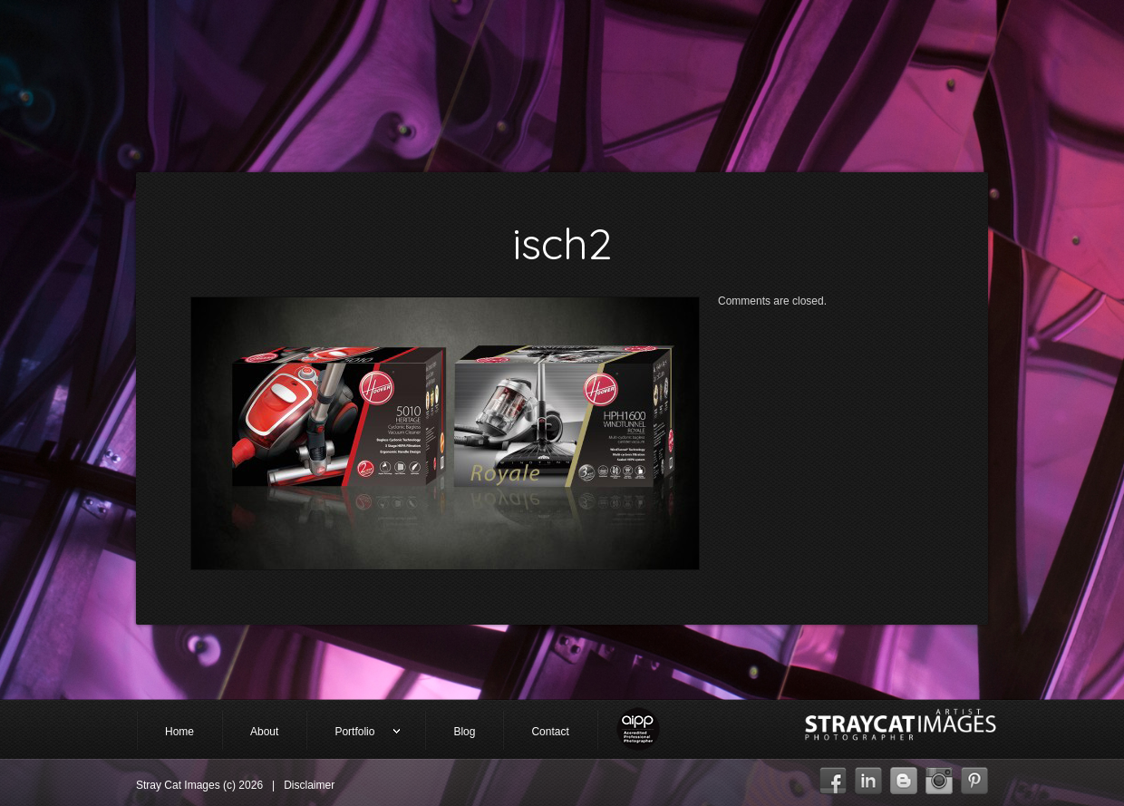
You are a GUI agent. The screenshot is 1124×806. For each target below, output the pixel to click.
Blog (464, 731)
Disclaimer (309, 785)
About (264, 731)
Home (179, 731)
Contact (549, 731)
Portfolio (353, 733)
